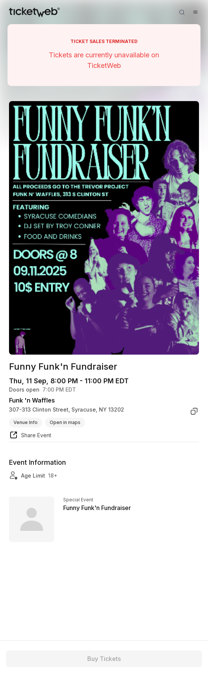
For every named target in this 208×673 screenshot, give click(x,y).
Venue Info (26, 422)
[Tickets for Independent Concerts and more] (34, 12)
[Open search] (181, 12)
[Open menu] (195, 12)
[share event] (30, 436)
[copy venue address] (194, 411)
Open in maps (65, 422)
